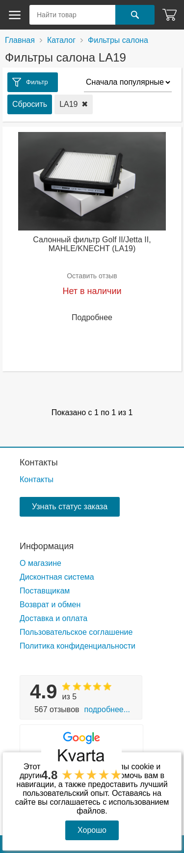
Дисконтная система (57, 577)
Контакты (39, 462)
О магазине (40, 563)
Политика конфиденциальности (77, 646)
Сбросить (29, 104)
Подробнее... (107, 709)
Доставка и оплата (53, 618)
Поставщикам (45, 591)
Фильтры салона (118, 40)
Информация (47, 546)
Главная (20, 40)
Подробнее (92, 317)
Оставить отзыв (92, 276)
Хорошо (92, 830)
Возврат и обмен (50, 604)
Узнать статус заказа (69, 506)
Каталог (61, 40)
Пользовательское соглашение (76, 632)
